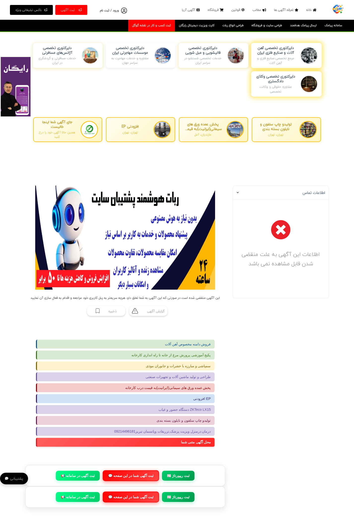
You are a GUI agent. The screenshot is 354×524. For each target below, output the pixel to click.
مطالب (259, 10)
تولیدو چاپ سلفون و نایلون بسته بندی (184, 420)
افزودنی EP (202, 399)
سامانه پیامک (333, 25)
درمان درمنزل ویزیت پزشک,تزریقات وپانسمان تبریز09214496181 (162, 431)
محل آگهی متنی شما (199, 442)
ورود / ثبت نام (109, 10)
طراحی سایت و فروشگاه (267, 25)
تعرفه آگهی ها (287, 10)
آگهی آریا (191, 10)
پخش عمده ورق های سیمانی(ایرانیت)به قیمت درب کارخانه (168, 388)
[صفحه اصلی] (338, 8)
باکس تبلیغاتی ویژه (31, 10)
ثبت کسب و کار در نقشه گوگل (151, 25)
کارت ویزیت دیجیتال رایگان (196, 25)
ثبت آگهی (71, 10)
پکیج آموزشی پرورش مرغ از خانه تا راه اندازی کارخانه (171, 355)
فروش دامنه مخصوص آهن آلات (188, 344)
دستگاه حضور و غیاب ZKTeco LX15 (185, 410)
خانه (312, 10)
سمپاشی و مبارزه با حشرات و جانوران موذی (178, 366)
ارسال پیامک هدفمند (303, 25)
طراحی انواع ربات (233, 25)
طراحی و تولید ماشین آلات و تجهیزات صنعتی (178, 377)
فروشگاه (216, 10)
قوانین (238, 10)
